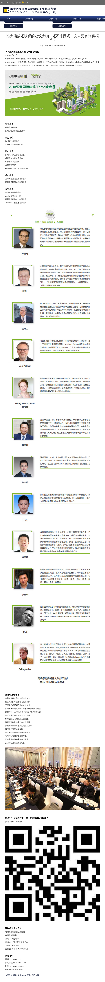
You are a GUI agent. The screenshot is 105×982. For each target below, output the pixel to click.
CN (2, 3)
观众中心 (77, 19)
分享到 (8, 975)
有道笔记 (24, 975)
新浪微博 (17, 975)
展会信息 (29, 19)
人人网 (36, 975)
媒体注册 (13, 26)
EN (7, 3)
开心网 (31, 975)
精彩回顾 (62, 26)
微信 (12, 975)
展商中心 (53, 19)
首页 (9, 19)
